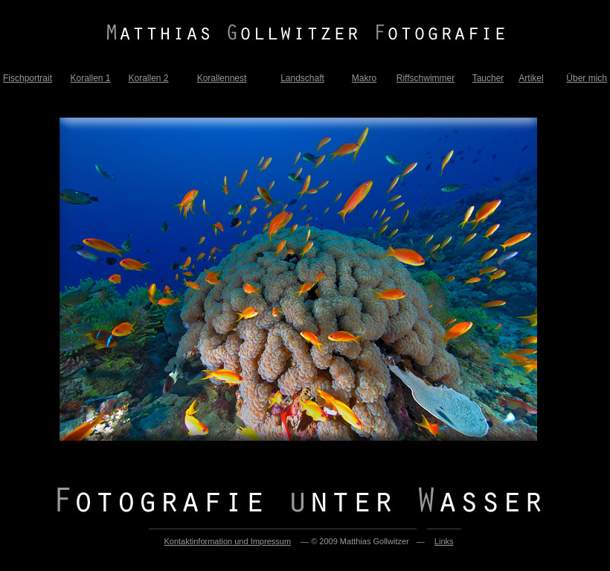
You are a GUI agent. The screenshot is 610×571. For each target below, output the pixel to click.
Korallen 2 (148, 78)
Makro (364, 78)
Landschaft (302, 78)
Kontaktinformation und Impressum (227, 541)
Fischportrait (27, 78)
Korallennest (222, 78)
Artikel (530, 78)
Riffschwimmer (425, 78)
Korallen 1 (90, 78)
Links (444, 541)
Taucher (488, 78)
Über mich (586, 78)
